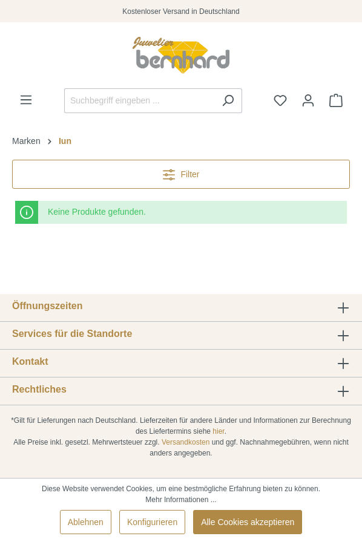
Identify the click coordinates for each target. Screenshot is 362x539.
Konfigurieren (152, 522)
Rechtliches (39, 389)
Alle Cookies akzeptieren (247, 522)
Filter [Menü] (181, 172)
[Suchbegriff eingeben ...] (139, 100)
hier (218, 431)
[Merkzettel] (280, 100)
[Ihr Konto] (308, 100)
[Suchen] (228, 100)
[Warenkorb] (336, 100)
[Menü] (26, 99)
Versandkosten (185, 442)
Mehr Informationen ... (180, 499)
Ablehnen (86, 522)
